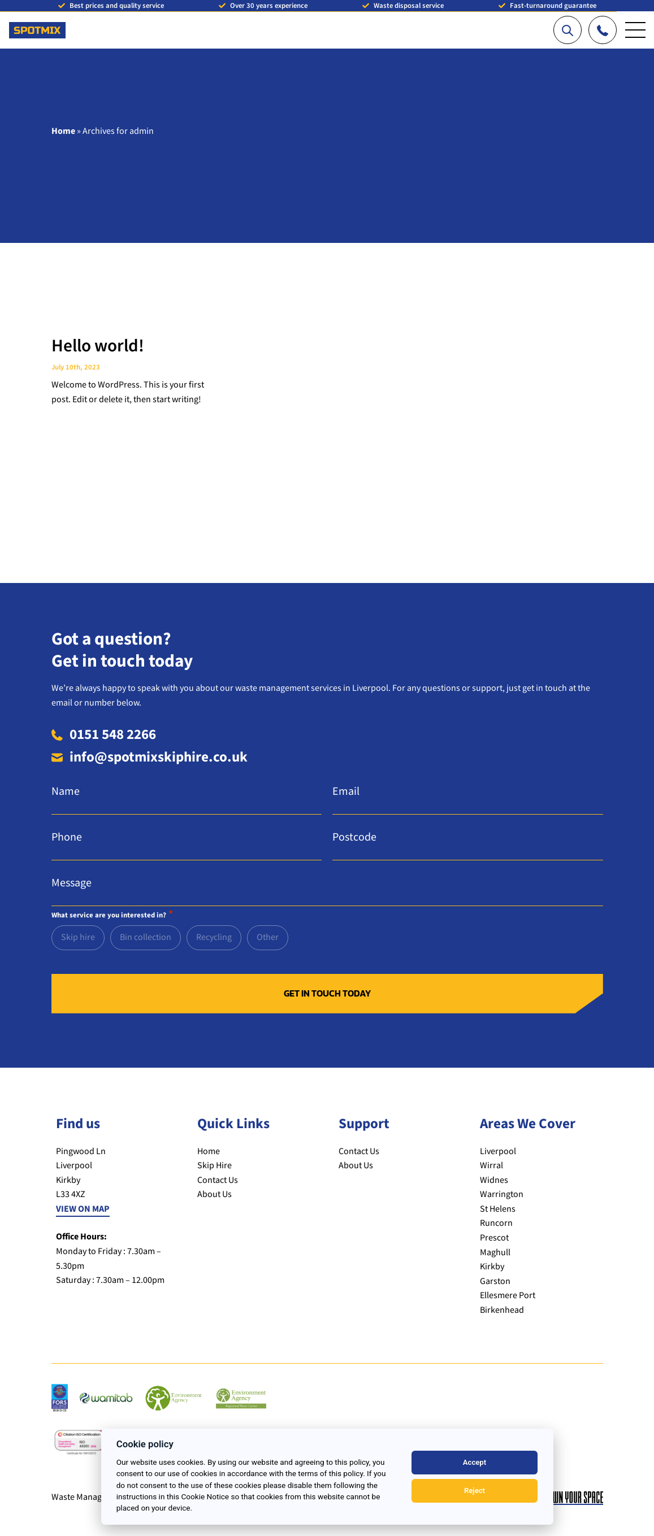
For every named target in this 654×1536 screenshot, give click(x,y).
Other (268, 937)
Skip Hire (214, 1166)
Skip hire (78, 937)
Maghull (495, 1253)
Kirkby (492, 1267)
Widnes (494, 1180)
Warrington (501, 1194)
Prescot (494, 1238)
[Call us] (602, 30)
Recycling (214, 937)
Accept (474, 1462)
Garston (495, 1281)
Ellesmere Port (507, 1296)
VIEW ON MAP (83, 1209)
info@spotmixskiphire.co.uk (159, 757)
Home (63, 131)
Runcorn (496, 1223)
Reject (474, 1490)
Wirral (491, 1166)
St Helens (498, 1209)
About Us (214, 1194)
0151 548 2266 (113, 734)
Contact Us (217, 1180)
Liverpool (498, 1152)
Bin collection (145, 937)
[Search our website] (567, 30)
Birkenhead (502, 1310)
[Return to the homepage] (37, 24)
